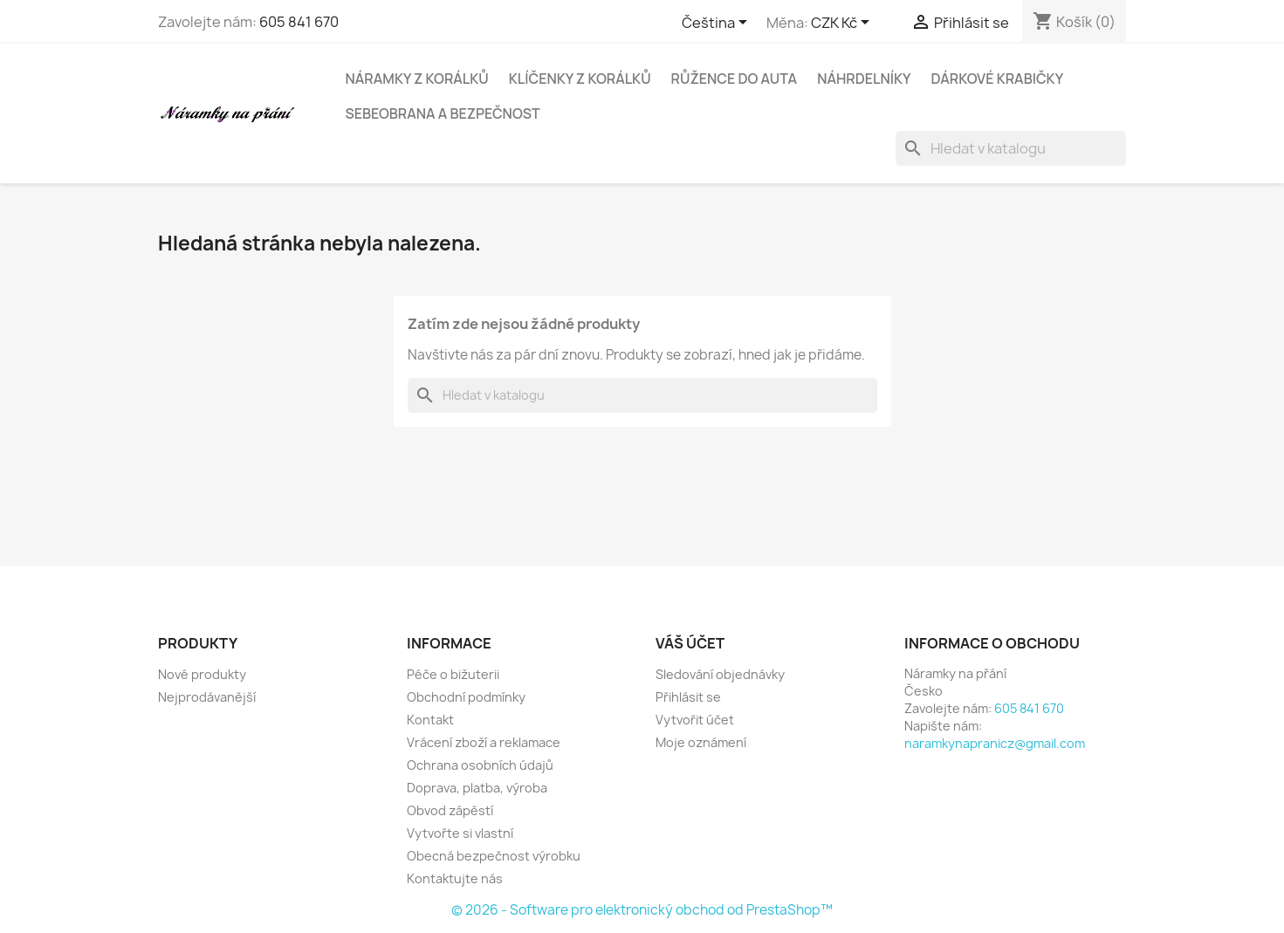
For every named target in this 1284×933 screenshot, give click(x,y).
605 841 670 (299, 21)
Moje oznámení (701, 742)
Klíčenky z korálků (580, 78)
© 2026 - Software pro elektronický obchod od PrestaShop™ (642, 910)
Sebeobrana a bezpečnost (443, 113)
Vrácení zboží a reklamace (483, 742)
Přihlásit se (688, 697)
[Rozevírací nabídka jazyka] (717, 23)
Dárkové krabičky (997, 78)
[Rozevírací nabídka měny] (843, 23)
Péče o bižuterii (453, 674)
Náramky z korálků (417, 78)
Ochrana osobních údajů (480, 765)
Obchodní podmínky (466, 697)
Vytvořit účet (695, 719)
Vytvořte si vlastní (460, 833)
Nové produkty (202, 674)
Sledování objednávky (720, 674)
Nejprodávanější (207, 697)
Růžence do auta (734, 78)
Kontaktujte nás (455, 878)
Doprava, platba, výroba (477, 787)
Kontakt (430, 719)
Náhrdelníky (863, 78)
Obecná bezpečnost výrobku (493, 855)
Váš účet (690, 643)
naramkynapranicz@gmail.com (994, 743)
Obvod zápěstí (450, 810)
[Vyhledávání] (1011, 148)
